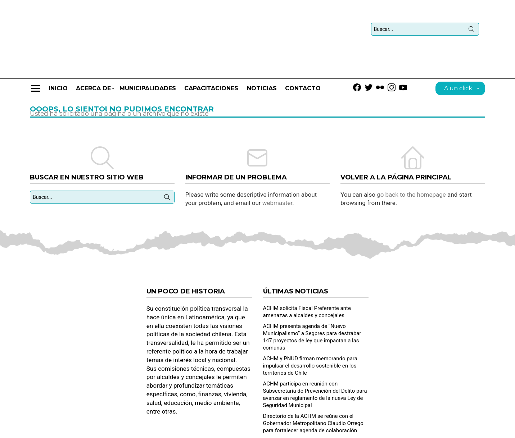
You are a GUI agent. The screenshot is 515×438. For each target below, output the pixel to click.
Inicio (58, 67)
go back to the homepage (411, 173)
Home (350, 429)
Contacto (303, 67)
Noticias (262, 67)
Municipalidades (147, 67)
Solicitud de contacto (386, 429)
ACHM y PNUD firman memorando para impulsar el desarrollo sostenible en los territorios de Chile (310, 345)
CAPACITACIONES (211, 67)
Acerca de (93, 71)
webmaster (277, 182)
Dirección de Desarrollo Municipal (450, 429)
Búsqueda (471, 20)
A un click (458, 68)
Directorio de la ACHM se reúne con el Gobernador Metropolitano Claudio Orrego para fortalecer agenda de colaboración (313, 402)
